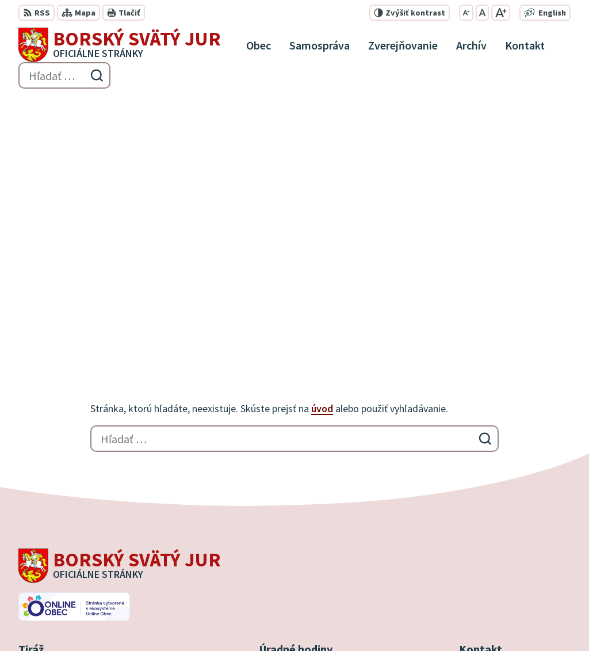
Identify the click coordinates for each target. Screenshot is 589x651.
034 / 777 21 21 (487, 540)
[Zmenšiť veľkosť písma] (466, 13)
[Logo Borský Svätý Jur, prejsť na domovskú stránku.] (119, 45)
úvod (322, 161)
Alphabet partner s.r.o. (168, 620)
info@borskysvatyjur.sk (507, 567)
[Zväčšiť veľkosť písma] (500, 13)
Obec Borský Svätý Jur (332, 620)
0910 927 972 (483, 553)
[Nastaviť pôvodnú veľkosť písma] (482, 13)
